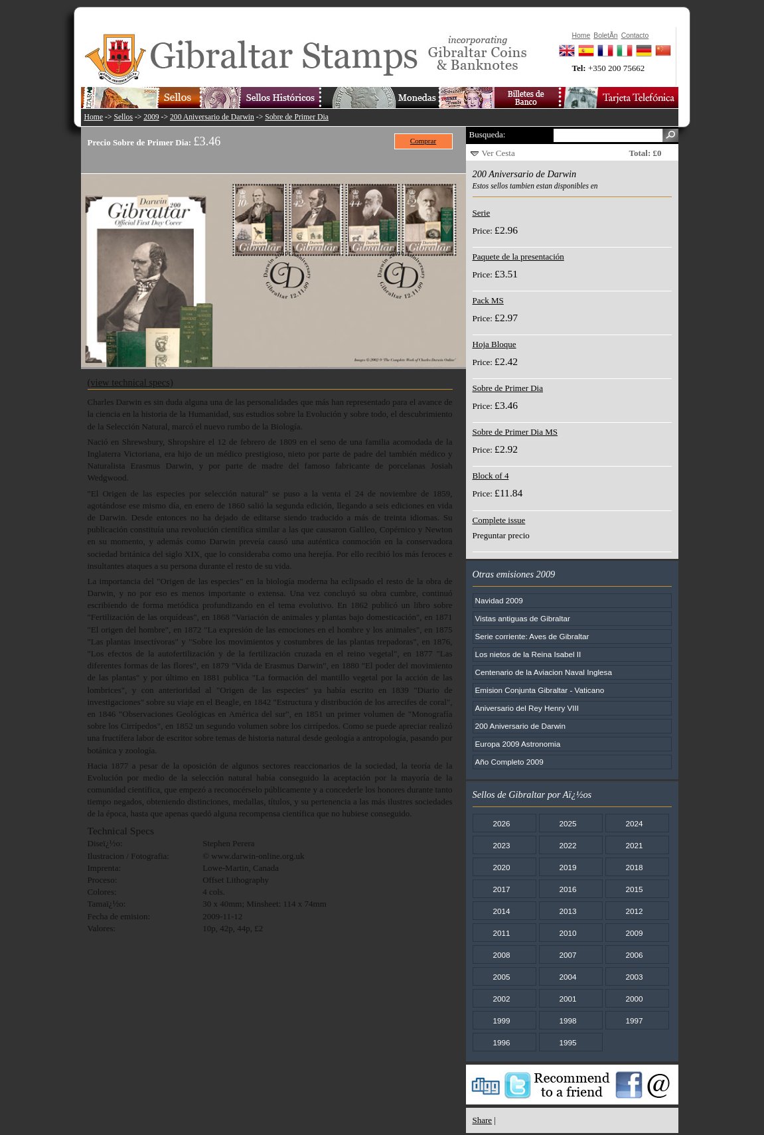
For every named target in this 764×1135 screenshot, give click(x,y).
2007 (567, 954)
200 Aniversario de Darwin (212, 117)
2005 (501, 976)
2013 (567, 911)
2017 (501, 889)
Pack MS (488, 300)
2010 (567, 933)
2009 (151, 117)
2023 (501, 845)
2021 (634, 845)
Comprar (423, 141)
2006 (634, 954)
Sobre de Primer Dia (297, 117)
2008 (501, 954)
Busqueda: (487, 134)
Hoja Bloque (494, 344)
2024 (634, 823)
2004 (567, 976)
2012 (634, 911)
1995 (567, 1042)
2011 (501, 933)
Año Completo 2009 (509, 761)
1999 (501, 1020)
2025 (567, 823)
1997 (634, 1020)
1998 (567, 1020)
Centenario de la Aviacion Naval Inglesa (543, 672)
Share (483, 1120)
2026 (501, 823)
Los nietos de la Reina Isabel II (528, 654)
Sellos (123, 117)
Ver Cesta (498, 153)
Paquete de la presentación (518, 257)
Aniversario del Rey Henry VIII (527, 708)
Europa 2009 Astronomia (518, 743)
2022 (567, 845)
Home (94, 117)
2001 (567, 998)
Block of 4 (491, 476)
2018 (634, 867)
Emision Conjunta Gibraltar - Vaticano (540, 690)
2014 (501, 911)
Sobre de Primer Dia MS (515, 432)
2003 (634, 976)
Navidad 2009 (499, 600)
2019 (567, 867)
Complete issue (499, 520)
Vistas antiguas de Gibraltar (522, 618)
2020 (501, 867)
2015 (634, 889)
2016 (567, 889)
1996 (501, 1042)
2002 (501, 998)
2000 (634, 998)
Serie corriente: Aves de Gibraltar (532, 636)
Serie (482, 213)
